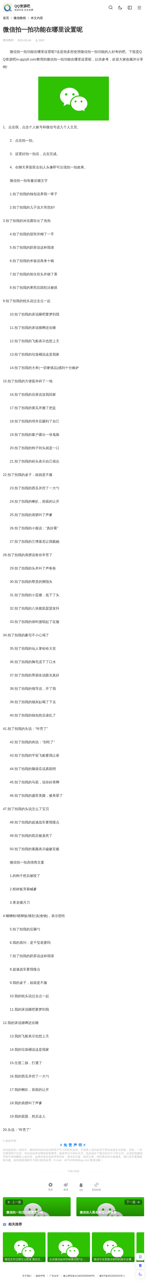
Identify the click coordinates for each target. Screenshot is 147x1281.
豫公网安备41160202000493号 (79, 1276)
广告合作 (54, 1276)
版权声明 (40, 1276)
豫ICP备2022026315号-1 (112, 1276)
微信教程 (8, 40)
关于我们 (26, 1276)
